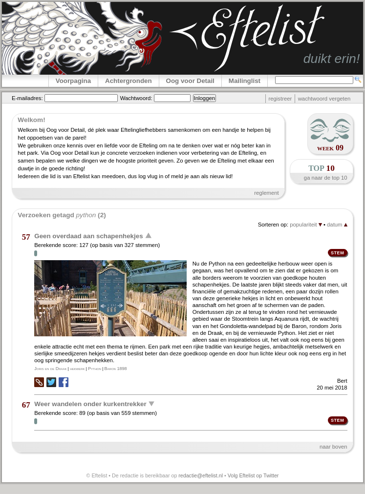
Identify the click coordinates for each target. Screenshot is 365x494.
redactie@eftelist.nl (200, 475)
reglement (266, 193)
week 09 (330, 148)
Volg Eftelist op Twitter (253, 475)
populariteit (306, 224)
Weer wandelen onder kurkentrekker (90, 403)
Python (94, 368)
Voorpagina (73, 80)
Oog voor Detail (190, 80)
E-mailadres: (27, 98)
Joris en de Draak (50, 368)
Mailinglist (244, 80)
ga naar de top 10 (325, 178)
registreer (280, 99)
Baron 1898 (116, 368)
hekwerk (77, 368)
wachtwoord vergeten (324, 99)
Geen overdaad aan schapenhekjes (88, 236)
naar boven (333, 447)
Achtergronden (128, 80)
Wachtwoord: (136, 98)
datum (337, 224)
